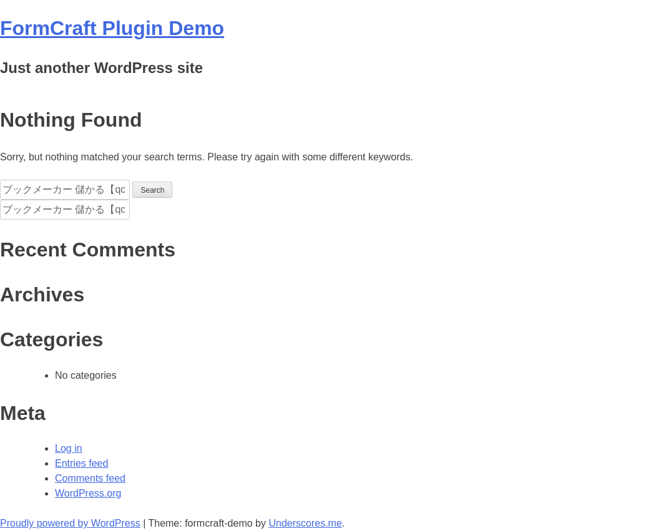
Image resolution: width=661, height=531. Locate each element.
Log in (68, 448)
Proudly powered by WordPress (70, 523)
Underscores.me (304, 523)
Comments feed (90, 478)
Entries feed (81, 463)
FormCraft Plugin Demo (112, 28)
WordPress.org (88, 493)
